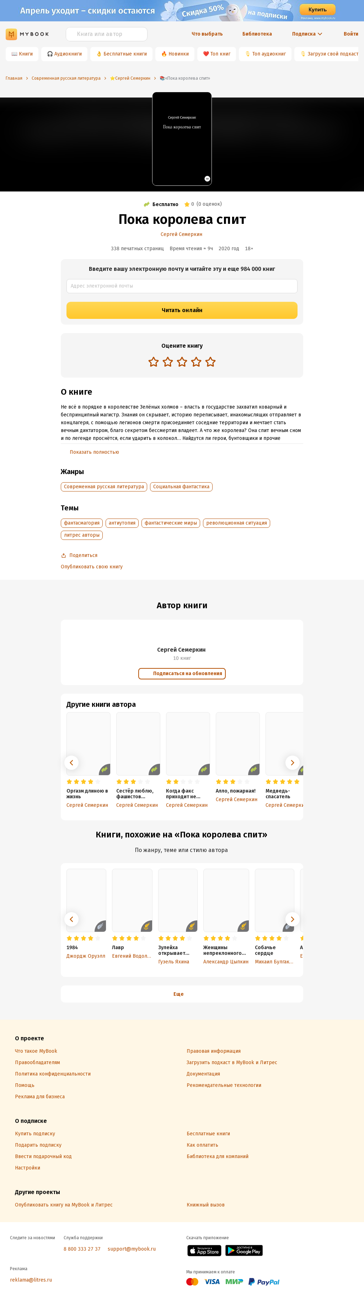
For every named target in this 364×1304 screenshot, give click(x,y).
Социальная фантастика (181, 487)
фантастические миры (171, 523)
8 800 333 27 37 (82, 1249)
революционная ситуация (236, 523)
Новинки (178, 54)
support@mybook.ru (132, 1249)
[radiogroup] (182, 362)
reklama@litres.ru (31, 1280)
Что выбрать (207, 34)
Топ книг (220, 54)
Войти (351, 34)
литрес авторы (82, 535)
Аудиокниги (68, 54)
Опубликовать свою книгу (92, 567)
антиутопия (122, 523)
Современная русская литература (104, 487)
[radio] (153, 361)
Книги (26, 54)
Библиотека (257, 34)
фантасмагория (82, 523)
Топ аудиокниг (269, 54)
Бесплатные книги (125, 54)
